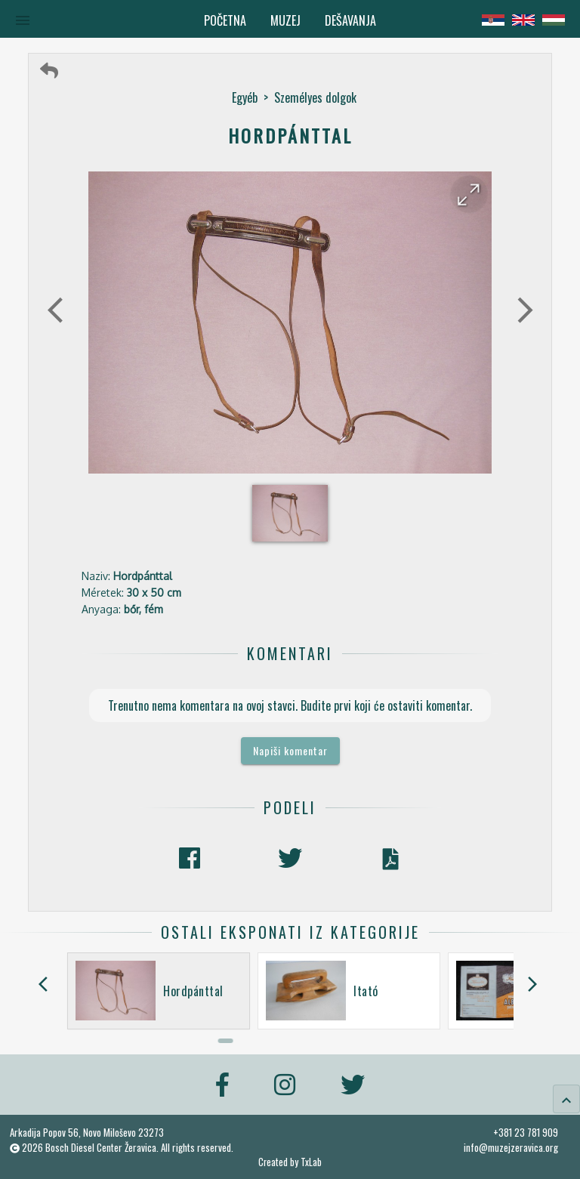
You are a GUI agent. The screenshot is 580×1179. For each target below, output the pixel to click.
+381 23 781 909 (525, 1132)
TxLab (311, 1162)
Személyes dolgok (315, 97)
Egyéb (245, 97)
